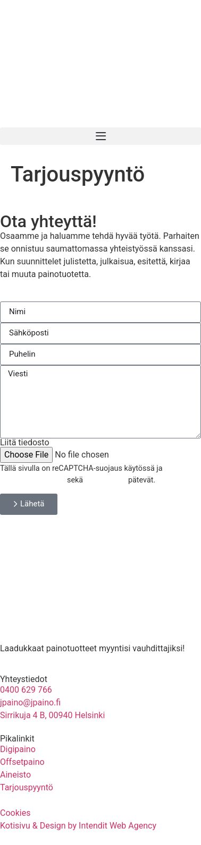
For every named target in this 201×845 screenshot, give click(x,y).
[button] (100, 136)
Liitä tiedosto (24, 442)
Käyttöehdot (106, 480)
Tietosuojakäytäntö (32, 480)
